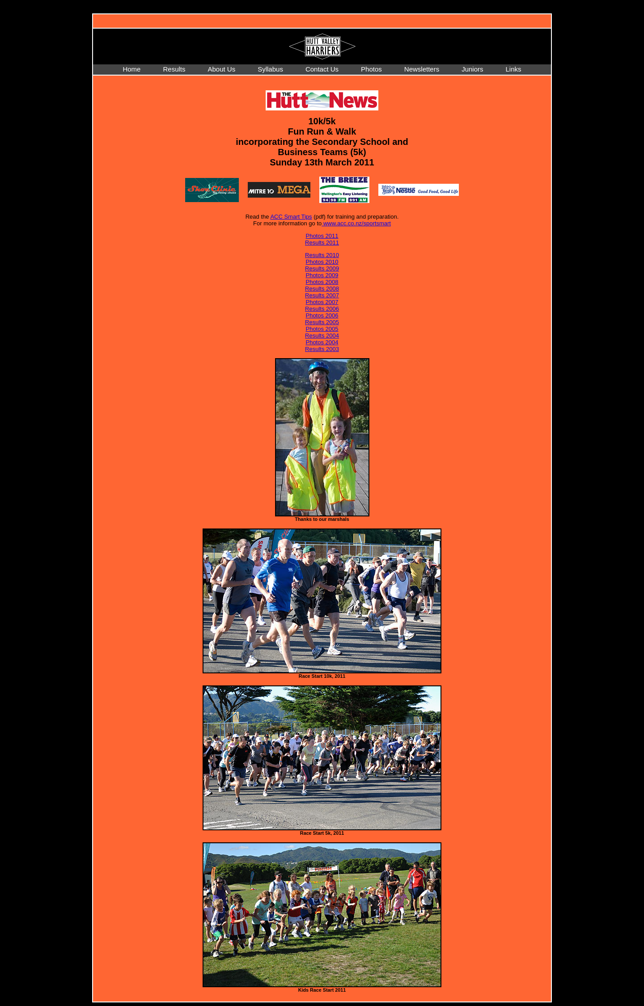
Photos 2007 (321, 302)
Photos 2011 (321, 235)
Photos (371, 69)
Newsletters (421, 69)
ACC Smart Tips (291, 216)
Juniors (472, 69)
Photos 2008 (321, 282)
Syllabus (270, 69)
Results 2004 (322, 335)
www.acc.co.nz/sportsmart (356, 223)
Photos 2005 (321, 328)
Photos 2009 (321, 275)
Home (131, 69)
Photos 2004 (321, 342)
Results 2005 (322, 322)
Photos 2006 (321, 315)
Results (174, 69)
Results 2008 (322, 288)
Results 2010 (322, 255)
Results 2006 (322, 308)
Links (513, 69)
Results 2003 (322, 349)
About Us (221, 69)
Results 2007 (322, 295)
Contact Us (322, 69)
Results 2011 (322, 242)
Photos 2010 (321, 261)
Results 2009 (322, 268)
